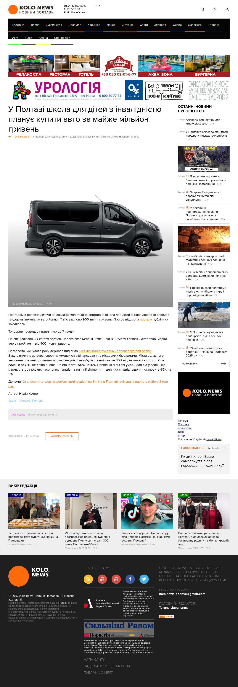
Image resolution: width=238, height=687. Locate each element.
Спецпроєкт (62, 38)
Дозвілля (74, 25)
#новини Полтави (32, 401)
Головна (18, 25)
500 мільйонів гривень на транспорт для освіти (115, 351)
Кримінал (94, 25)
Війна (90, 48)
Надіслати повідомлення (107, 666)
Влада (35, 25)
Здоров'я (160, 25)
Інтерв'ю (213, 25)
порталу (146, 319)
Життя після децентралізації (133, 48)
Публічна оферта (99, 672)
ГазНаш (104, 48)
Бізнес (111, 25)
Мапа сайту (94, 659)
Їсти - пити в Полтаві (68, 48)
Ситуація (128, 25)
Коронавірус (165, 48)
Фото (15, 38)
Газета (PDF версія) (38, 48)
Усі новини (189, 363)
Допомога (195, 25)
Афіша (43, 38)
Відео (28, 38)
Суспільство (54, 25)
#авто (12, 401)
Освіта (177, 25)
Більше (213, 448)
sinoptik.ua (214, 439)
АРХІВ (16, 48)
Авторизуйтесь (62, 436)
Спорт (144, 25)
